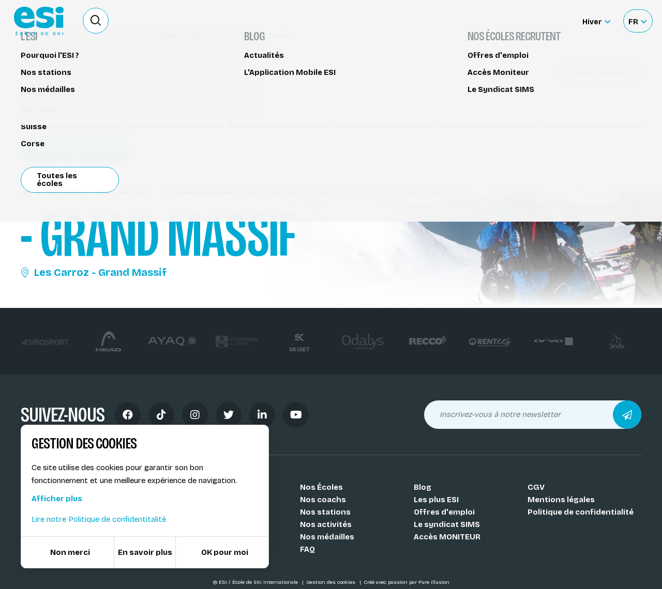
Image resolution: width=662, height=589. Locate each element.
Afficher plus (57, 498)
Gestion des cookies (331, 582)
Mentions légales (561, 499)
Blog (422, 487)
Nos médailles (327, 536)
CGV (536, 487)
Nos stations (325, 512)
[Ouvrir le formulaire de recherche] (96, 21)
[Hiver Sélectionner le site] (596, 21)
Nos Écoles (321, 487)
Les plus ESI (436, 499)
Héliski (39, 71)
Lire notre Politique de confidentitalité (99, 519)
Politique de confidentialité (581, 512)
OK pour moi (224, 552)
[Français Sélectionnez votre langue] (637, 21)
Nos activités (326, 524)
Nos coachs (323, 499)
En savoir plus (145, 552)
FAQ (307, 549)
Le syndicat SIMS (447, 524)
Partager (563, 94)
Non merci (70, 552)
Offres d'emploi (444, 512)
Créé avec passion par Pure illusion (406, 582)
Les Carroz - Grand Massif (94, 272)
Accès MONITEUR (447, 536)
